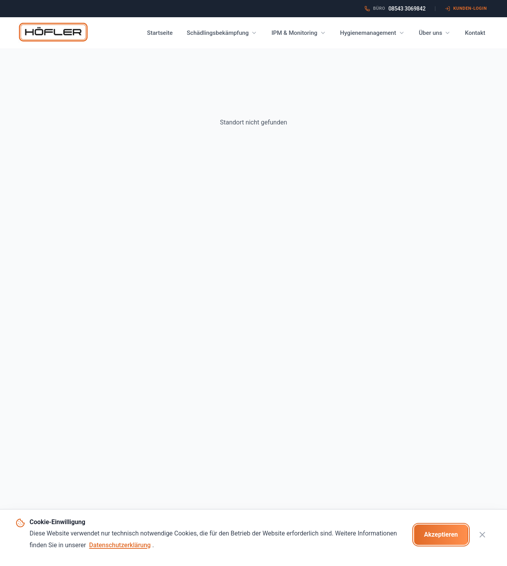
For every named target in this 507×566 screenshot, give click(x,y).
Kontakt (475, 32)
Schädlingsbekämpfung (222, 32)
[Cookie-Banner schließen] (482, 534)
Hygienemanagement (372, 32)
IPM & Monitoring (298, 32)
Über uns (435, 32)
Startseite (160, 32)
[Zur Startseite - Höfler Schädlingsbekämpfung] (53, 32)
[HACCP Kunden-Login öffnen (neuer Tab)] (466, 8)
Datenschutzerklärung (120, 545)
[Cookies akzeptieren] (441, 535)
